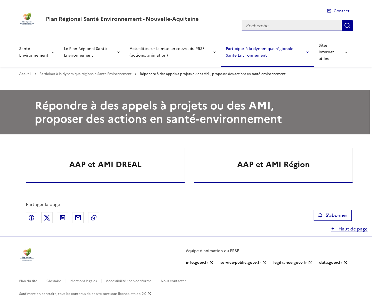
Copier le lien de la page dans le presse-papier (93, 217)
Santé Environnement (33, 52)
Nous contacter (173, 281)
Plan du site (28, 281)
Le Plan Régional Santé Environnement (85, 52)
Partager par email (78, 217)
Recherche (347, 25)
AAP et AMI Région (273, 164)
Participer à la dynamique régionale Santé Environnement (259, 52)
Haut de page (352, 228)
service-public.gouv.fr (240, 262)
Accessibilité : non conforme (129, 281)
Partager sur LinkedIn (62, 217)
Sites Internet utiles (326, 52)
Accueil (25, 73)
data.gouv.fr (330, 262)
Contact (341, 11)
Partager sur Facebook (31, 217)
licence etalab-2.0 (132, 293)
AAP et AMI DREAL (105, 164)
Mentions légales (83, 281)
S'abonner (332, 215)
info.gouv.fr (197, 262)
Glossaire (53, 281)
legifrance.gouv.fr (290, 262)
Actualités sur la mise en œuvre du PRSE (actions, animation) (167, 52)
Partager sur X (47, 217)
